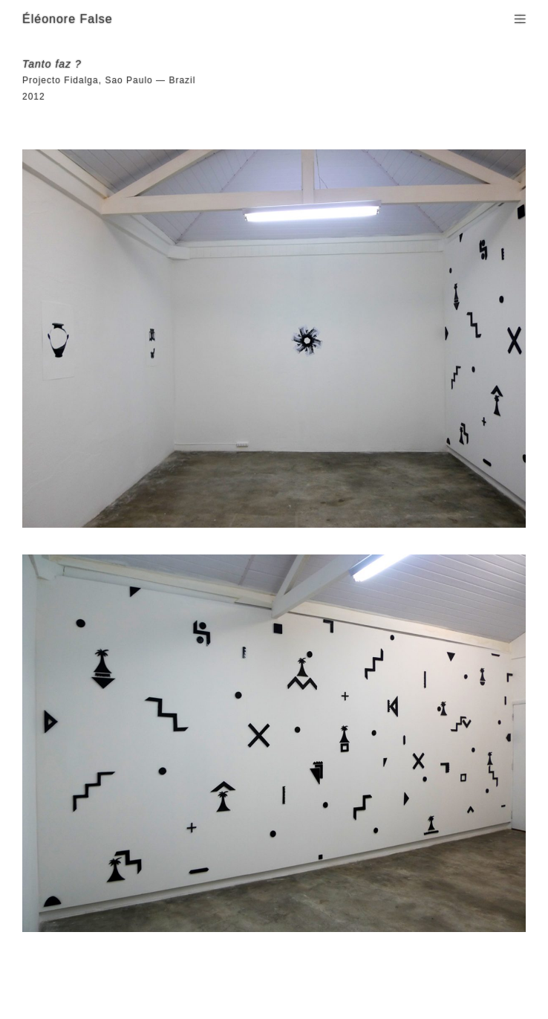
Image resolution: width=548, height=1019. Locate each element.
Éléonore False (67, 19)
